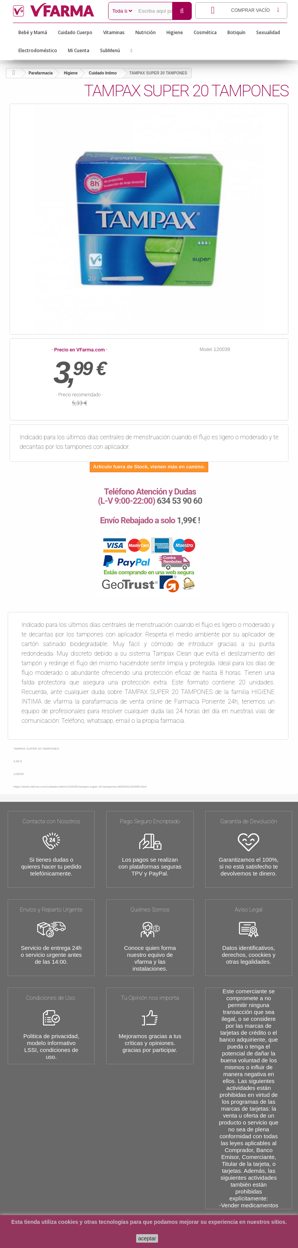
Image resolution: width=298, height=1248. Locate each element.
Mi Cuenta (78, 50)
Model (205, 349)
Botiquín (236, 32)
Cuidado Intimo (103, 73)
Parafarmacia (41, 73)
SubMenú (110, 50)
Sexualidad (268, 32)
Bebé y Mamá (32, 32)
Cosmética (205, 32)
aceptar (147, 1238)
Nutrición (145, 32)
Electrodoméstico (37, 50)
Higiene (174, 32)
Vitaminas (114, 32)
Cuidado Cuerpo (75, 32)
